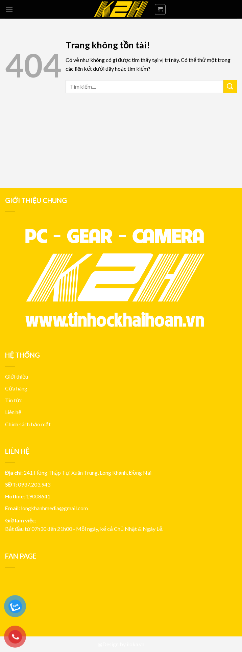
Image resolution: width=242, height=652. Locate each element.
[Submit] (230, 86)
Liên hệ (13, 412)
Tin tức (13, 400)
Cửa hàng (16, 388)
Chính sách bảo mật (28, 424)
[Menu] (9, 9)
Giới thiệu (16, 376)
